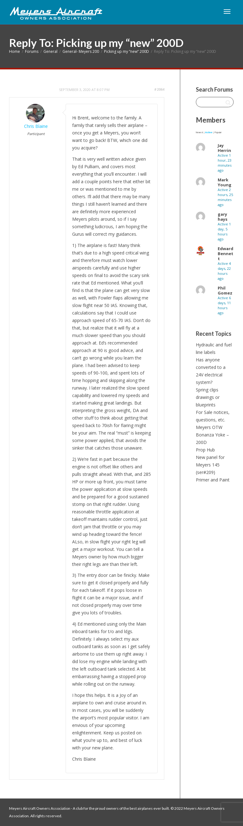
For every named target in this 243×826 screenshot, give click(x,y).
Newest (199, 132)
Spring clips (207, 390)
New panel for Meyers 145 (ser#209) (210, 464)
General (50, 51)
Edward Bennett (225, 253)
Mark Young (224, 182)
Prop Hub (205, 450)
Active (208, 132)
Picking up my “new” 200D (126, 51)
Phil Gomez (225, 290)
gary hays (222, 216)
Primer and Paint (213, 480)
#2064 (159, 89)
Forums (31, 51)
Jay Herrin (224, 148)
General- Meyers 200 (80, 51)
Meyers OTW (209, 427)
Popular (218, 132)
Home (14, 51)
